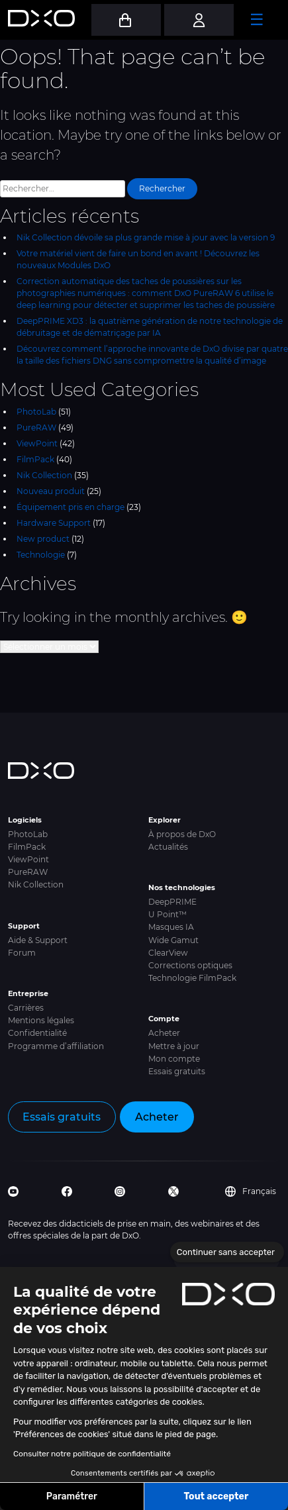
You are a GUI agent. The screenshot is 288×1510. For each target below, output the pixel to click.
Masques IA (171, 927)
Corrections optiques (190, 965)
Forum (22, 953)
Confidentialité (37, 1033)
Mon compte (174, 1059)
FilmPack (35, 459)
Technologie (41, 555)
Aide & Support (38, 940)
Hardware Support (54, 523)
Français (250, 1191)
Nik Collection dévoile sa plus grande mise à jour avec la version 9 (146, 237)
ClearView (168, 953)
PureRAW (36, 427)
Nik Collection (44, 475)
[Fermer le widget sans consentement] (227, 1252)
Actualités (168, 847)
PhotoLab (36, 412)
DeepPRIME (172, 902)
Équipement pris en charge (70, 507)
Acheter (164, 1033)
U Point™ (167, 914)
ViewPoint (37, 443)
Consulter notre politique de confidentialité (92, 1453)
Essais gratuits (176, 1071)
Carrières (26, 1008)
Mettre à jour (173, 1046)
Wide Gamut (173, 940)
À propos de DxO (182, 834)
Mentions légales (41, 1020)
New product (43, 539)
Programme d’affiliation (56, 1046)
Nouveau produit (51, 491)
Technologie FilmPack (192, 978)
